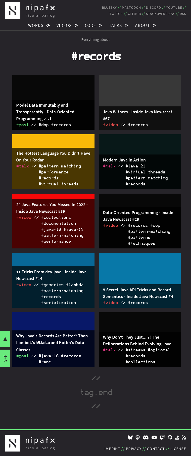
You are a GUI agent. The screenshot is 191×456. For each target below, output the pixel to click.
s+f (5, 358)
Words (36, 25)
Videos (64, 25)
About (142, 25)
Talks (115, 25)
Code (90, 25)
